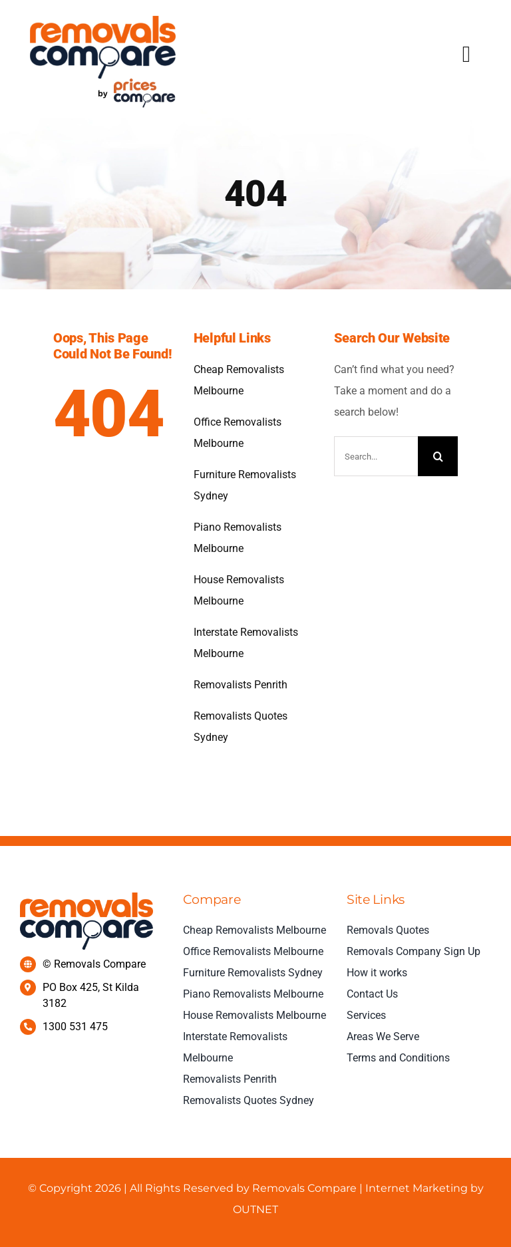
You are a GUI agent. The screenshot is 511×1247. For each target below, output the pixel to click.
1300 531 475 (75, 1026)
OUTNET (255, 1209)
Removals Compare (304, 1188)
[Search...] (376, 456)
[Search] (438, 456)
